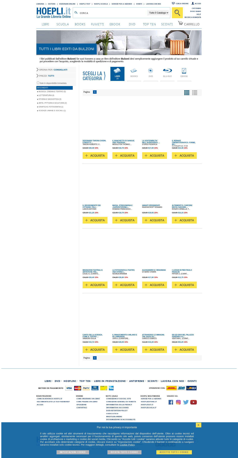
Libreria (40, 4)
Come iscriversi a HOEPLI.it (49, 399)
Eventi (139, 4)
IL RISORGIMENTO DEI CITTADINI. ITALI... (92, 206)
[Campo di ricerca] (113, 13)
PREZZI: (46, 76)
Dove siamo (195, 11)
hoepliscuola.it (148, 408)
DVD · (58, 381)
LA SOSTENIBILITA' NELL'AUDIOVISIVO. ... (151, 141)
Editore (51, 4)
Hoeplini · (71, 381)
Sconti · (153, 381)
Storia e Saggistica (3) (50, 99)
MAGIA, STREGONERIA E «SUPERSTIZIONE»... (122, 206)
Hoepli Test (84, 4)
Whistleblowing (114, 416)
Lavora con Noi (153, 4)
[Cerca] (177, 12)
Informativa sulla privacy (119, 405)
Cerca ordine (182, 3)
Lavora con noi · (173, 381)
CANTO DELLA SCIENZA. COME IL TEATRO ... (93, 336)
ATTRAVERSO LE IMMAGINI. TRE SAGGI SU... (153, 336)
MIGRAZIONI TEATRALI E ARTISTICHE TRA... (93, 271)
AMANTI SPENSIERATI (151, 205)
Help (199, 14)
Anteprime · (137, 381)
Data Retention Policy (116, 411)
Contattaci (82, 408)
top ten (149, 24)
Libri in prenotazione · (110, 381)
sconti (167, 24)
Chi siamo (196, 8)
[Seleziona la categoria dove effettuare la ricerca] (159, 12)
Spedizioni (81, 405)
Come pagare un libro (87, 402)
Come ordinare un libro (88, 399)
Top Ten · (86, 381)
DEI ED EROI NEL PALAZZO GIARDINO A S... (183, 336)
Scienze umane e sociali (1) (52, 111)
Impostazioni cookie (73, 452)
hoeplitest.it (147, 405)
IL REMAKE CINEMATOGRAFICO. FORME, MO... (184, 142)
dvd (132, 24)
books (80, 24)
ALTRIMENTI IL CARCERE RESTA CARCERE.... (182, 206)
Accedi (198, 3)
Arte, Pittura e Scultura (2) (53, 103)
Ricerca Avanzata (193, 17)
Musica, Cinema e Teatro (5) (52, 91)
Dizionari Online (67, 4)
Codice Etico (112, 413)
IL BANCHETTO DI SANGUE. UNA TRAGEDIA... (123, 141)
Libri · (49, 381)
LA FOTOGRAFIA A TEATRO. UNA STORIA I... (123, 271)
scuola (63, 24)
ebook (115, 24)
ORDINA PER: (53, 70)
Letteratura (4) (46, 95)
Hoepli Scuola (101, 4)
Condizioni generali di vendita (121, 402)
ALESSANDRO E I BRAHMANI (154, 270)
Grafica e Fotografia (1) (51, 107)
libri (45, 24)
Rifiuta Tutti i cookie (124, 452)
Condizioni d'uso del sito (118, 399)
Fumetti (97, 24)
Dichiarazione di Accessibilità (120, 419)
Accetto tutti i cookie (174, 452)
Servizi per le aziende (122, 4)
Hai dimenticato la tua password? (53, 402)
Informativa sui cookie (117, 408)
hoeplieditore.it (149, 402)
